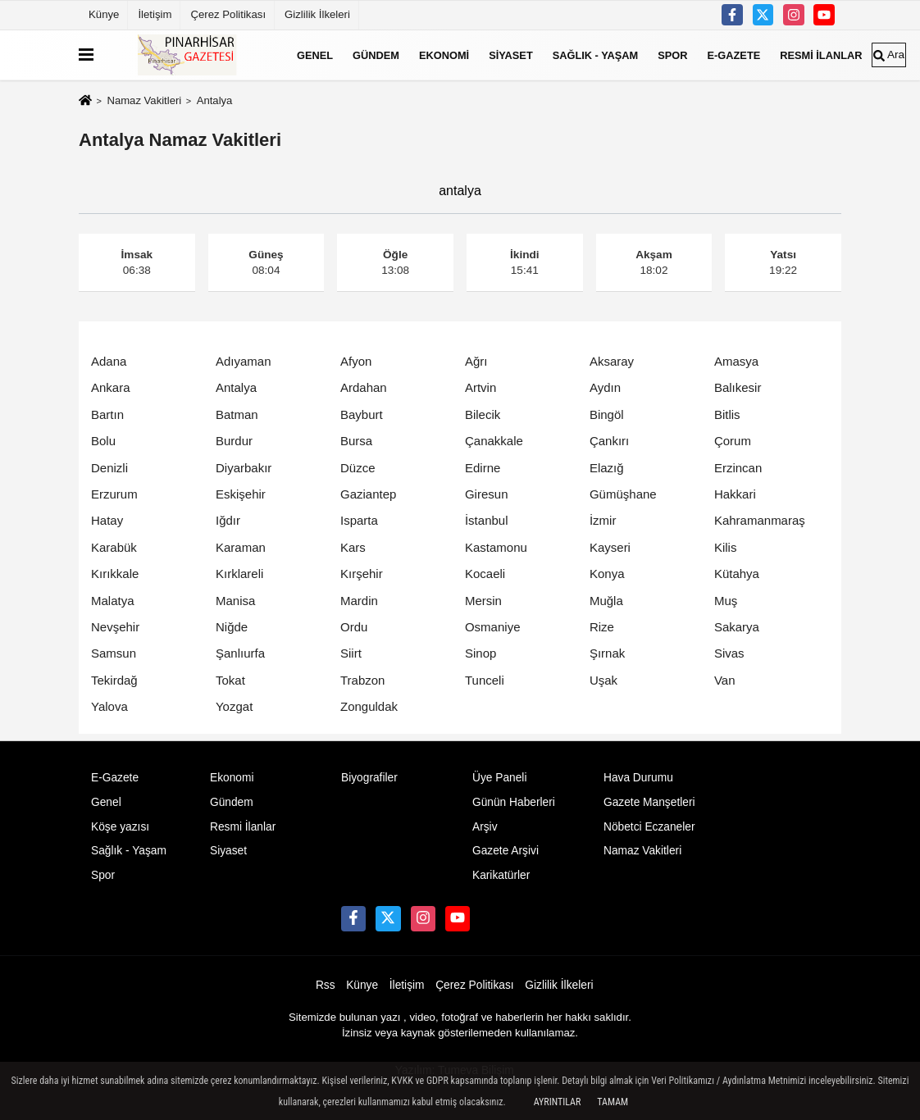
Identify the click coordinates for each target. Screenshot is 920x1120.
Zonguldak (369, 706)
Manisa (235, 601)
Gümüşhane (623, 494)
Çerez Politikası (228, 14)
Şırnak (607, 653)
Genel (315, 54)
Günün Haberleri (513, 802)
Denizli (109, 468)
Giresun (486, 494)
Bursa (356, 441)
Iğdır (228, 520)
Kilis (725, 547)
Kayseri (610, 547)
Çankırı (609, 441)
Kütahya (736, 573)
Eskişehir (241, 494)
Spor (672, 54)
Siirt (351, 653)
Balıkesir (738, 387)
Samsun (113, 653)
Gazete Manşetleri (649, 802)
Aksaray (612, 361)
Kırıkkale (115, 573)
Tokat (230, 680)
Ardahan (363, 387)
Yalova (109, 706)
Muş (725, 601)
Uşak (603, 680)
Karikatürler (501, 875)
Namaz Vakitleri (144, 100)
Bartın (107, 414)
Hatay (107, 520)
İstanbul (486, 520)
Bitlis (727, 414)
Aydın (605, 387)
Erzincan (738, 468)
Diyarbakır (243, 468)
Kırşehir (361, 573)
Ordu (353, 627)
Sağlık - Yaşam (596, 54)
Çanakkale (494, 441)
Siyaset (511, 54)
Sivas (729, 653)
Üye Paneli (499, 778)
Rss (325, 985)
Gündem (376, 54)
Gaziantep (368, 494)
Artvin (480, 387)
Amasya (736, 361)
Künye (104, 14)
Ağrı (476, 361)
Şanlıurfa (240, 653)
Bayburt (361, 414)
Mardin (359, 601)
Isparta (359, 520)
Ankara (110, 387)
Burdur (234, 441)
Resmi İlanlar (821, 54)
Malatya (112, 601)
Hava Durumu (638, 778)
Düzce (358, 468)
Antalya (236, 387)
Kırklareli (239, 573)
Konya (607, 573)
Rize (602, 627)
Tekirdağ (114, 680)
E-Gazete (734, 54)
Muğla (606, 601)
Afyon (355, 361)
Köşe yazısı (120, 827)
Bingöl (607, 414)
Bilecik (482, 414)
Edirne (482, 468)
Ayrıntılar (557, 1102)
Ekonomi (444, 54)
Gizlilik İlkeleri (317, 14)
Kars (353, 547)
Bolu (103, 441)
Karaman (241, 547)
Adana (108, 361)
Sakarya (736, 627)
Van (725, 680)
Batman (237, 414)
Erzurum (114, 494)
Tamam (612, 1102)
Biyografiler (369, 778)
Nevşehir (115, 627)
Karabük (114, 547)
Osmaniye (493, 627)
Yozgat (234, 706)
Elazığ (607, 468)
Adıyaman (243, 361)
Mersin (483, 601)
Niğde (232, 627)
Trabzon (362, 680)
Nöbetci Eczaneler (649, 827)
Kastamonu (496, 547)
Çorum (732, 441)
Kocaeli (485, 573)
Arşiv (485, 827)
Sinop (480, 653)
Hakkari (735, 494)
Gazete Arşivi (505, 851)
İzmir (603, 520)
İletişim (154, 14)
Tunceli (484, 680)
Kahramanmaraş (759, 520)
